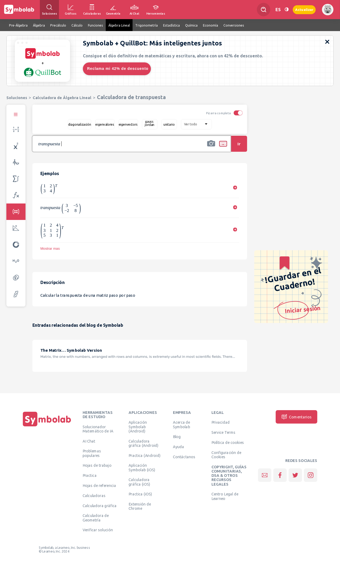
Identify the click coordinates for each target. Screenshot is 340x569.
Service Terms (223, 432)
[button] (211, 147)
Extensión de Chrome (140, 506)
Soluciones (16, 97)
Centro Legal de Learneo (225, 496)
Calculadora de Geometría (96, 517)
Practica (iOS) (140, 494)
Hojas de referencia (99, 485)
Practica (90, 475)
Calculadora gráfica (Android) (144, 443)
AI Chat (89, 441)
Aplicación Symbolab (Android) (138, 426)
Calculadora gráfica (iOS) (139, 482)
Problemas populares (92, 453)
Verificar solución (98, 530)
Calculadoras (94, 495)
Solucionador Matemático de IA (98, 428)
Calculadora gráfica (100, 505)
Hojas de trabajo (97, 465)
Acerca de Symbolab (181, 424)
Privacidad (220, 422)
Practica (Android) (144, 455)
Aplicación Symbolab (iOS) (142, 467)
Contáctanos (184, 457)
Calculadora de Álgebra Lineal (62, 97)
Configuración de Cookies (226, 454)
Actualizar (304, 9)
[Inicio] (47, 426)
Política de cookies (227, 442)
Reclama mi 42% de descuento (117, 68)
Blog (177, 437)
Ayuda (178, 446)
